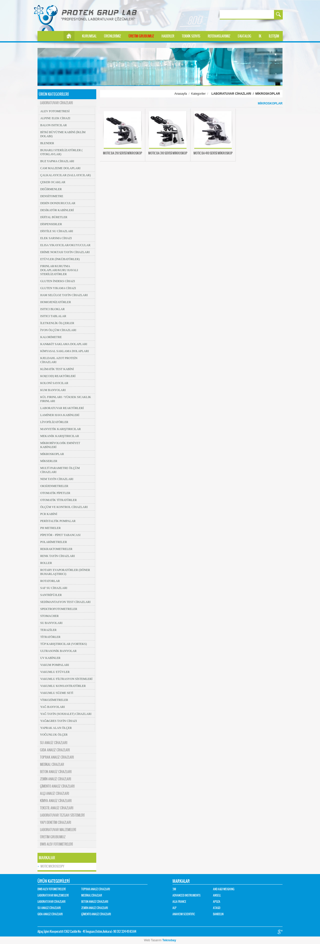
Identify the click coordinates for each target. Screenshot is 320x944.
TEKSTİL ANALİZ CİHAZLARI (56, 808)
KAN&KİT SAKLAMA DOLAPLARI (63, 344)
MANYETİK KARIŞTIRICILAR (60, 429)
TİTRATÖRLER (50, 637)
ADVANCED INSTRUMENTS (186, 895)
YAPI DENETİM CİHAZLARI (55, 822)
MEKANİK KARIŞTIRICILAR (59, 436)
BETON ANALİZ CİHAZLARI (56, 771)
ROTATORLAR (50, 581)
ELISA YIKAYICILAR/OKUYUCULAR (65, 245)
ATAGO (216, 908)
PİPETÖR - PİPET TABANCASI (60, 535)
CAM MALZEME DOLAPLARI (60, 168)
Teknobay (169, 940)
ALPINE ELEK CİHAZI (55, 118)
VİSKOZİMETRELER (54, 700)
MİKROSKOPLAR (52, 454)
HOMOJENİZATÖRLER (55, 302)
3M (174, 889)
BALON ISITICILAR (53, 125)
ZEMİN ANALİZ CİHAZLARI (55, 779)
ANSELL (217, 895)
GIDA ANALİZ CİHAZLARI (55, 750)
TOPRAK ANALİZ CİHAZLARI (57, 757)
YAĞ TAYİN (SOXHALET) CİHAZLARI (66, 714)
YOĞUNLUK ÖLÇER (54, 734)
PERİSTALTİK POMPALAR (58, 521)
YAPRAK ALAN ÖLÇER (56, 728)
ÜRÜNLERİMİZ (112, 36)
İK (260, 36)
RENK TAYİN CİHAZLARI (57, 556)
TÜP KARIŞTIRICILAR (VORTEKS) (63, 644)
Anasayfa (180, 93)
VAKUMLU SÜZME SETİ (56, 693)
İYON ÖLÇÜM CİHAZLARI (58, 330)
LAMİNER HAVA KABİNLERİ (59, 415)
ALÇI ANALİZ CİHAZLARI (54, 793)
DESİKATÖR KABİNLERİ (57, 210)
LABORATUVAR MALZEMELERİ (58, 829)
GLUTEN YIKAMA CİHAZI (58, 288)
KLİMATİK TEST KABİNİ (57, 369)
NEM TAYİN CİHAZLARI (56, 479)
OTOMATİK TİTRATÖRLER (58, 500)
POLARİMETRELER (53, 542)
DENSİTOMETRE (51, 196)
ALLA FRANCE (179, 902)
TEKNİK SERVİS (191, 36)
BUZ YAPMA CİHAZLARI (57, 161)
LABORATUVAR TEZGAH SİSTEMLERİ (62, 815)
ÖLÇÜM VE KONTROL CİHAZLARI (64, 507)
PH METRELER (50, 528)
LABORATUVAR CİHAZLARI (56, 102)
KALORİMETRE (51, 337)
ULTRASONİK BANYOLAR (58, 651)
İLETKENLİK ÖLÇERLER (57, 323)
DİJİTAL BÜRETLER (53, 217)
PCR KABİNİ (48, 514)
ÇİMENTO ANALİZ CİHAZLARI (57, 786)
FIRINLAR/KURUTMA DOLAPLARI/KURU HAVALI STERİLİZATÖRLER (59, 270)
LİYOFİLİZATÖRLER (54, 422)
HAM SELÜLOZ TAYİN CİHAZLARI (64, 295)
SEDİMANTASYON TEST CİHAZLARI (65, 602)
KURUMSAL (89, 36)
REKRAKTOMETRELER (56, 549)
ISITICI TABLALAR (53, 316)
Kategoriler (198, 93)
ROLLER (46, 563)
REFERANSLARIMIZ (219, 36)
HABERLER (168, 36)
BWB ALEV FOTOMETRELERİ (56, 844)
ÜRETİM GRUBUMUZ (141, 36)
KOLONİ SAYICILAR (54, 383)
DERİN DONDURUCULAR (57, 203)
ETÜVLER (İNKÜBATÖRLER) (60, 259)
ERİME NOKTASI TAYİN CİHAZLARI (65, 252)
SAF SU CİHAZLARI (53, 588)
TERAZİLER (48, 630)
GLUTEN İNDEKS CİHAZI (57, 281)
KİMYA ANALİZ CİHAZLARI (56, 800)
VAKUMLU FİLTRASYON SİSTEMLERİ (66, 679)
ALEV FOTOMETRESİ (55, 111)
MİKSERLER (48, 461)
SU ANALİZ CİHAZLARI (53, 742)
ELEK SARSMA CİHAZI (56, 238)
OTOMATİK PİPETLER (55, 493)
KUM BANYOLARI (53, 390)
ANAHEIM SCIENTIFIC (183, 914)
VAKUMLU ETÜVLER (55, 672)
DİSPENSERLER (51, 224)
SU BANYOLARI (51, 623)
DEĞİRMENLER (51, 189)
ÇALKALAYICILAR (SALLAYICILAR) (65, 175)
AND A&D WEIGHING (223, 889)
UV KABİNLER (50, 658)
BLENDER (47, 143)
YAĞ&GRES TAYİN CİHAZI (58, 721)
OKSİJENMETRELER (54, 486)
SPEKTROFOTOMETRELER (58, 609)
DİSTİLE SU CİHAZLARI (56, 231)
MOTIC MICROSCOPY (51, 866)
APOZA (216, 902)
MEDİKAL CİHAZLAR (52, 764)
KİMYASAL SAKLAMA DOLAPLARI (64, 351)
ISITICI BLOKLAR (52, 309)
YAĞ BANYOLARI (52, 707)
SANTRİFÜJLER (51, 595)
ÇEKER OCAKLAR (52, 182)
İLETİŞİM (274, 36)
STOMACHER (49, 616)
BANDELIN (218, 914)
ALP (174, 908)
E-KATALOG (244, 36)
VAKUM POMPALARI (54, 665)
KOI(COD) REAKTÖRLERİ (58, 376)
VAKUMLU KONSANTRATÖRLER (63, 686)
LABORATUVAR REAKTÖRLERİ (62, 408)
